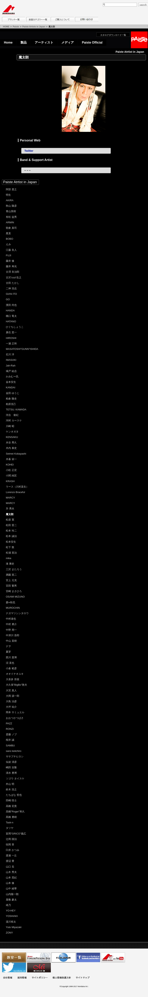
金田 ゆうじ (12, 393)
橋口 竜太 (11, 315)
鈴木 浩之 (11, 789)
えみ (8, 244)
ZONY (9, 932)
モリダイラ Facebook (88, 957)
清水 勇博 (11, 772)
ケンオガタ (12, 431)
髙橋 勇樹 (11, 817)
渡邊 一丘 (11, 855)
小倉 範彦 (11, 668)
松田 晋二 (11, 525)
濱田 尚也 (11, 305)
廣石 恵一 (11, 332)
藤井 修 (10, 260)
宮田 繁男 (11, 585)
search (143, 5)
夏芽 (8, 651)
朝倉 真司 (11, 227)
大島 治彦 (11, 701)
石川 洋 (10, 354)
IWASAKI (11, 359)
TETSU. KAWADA (16, 409)
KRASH (10, 481)
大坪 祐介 (11, 706)
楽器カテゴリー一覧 (38, 19)
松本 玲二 (11, 530)
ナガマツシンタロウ (17, 613)
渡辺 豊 (10, 860)
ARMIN (10, 222)
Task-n (9, 822)
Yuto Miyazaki (13, 927)
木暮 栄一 (11, 459)
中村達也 (11, 618)
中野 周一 (11, 629)
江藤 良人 (11, 249)
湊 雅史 (10, 563)
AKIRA (9, 200)
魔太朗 (9, 514)
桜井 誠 (10, 739)
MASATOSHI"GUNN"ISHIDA (22, 349)
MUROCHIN (13, 607)
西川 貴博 (11, 657)
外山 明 (10, 784)
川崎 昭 (10, 426)
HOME (6, 26)
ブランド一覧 (13, 19)
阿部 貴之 (11, 189)
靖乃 (8, 905)
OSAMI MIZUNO (15, 596)
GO (8, 299)
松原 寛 (10, 519)
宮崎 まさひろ (14, 591)
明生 (8, 194)
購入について (62, 19)
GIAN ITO (11, 293)
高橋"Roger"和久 (15, 811)
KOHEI (10, 464)
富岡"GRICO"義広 (16, 833)
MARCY (10, 497)
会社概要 (7, 978)
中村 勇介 (11, 624)
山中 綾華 (11, 888)
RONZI (10, 728)
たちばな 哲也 (14, 794)
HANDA (10, 310)
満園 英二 (11, 574)
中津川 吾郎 (12, 635)
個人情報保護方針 (62, 978)
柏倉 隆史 (11, 398)
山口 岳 (10, 866)
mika (8, 558)
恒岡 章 (10, 844)
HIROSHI (11, 338)
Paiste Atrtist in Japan (20, 182)
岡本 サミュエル (15, 712)
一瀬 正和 (11, 343)
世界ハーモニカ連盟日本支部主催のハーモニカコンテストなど (63, 957)
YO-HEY (11, 910)
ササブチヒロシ (15, 756)
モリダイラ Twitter (14, 967)
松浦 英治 (11, 552)
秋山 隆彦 (11, 205)
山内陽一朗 (12, 894)
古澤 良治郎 (12, 271)
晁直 (8, 233)
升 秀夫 (10, 508)
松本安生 (11, 541)
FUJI (8, 255)
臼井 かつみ (12, 850)
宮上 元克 (11, 580)
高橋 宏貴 (11, 806)
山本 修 (10, 883)
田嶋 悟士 (11, 800)
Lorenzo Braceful (15, 492)
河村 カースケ (14, 420)
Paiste (16, 26)
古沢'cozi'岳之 (13, 277)
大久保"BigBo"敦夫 (16, 684)
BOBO (9, 238)
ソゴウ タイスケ (15, 778)
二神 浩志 (11, 288)
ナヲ (8, 646)
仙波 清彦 (11, 761)
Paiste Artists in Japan (33, 26)
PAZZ (9, 723)
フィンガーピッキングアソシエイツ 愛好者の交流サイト (39, 957)
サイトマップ (82, 978)
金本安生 (11, 382)
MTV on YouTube (113, 957)
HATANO (11, 321)
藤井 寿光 (11, 266)
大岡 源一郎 (12, 695)
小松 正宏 (11, 470)
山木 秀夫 (11, 872)
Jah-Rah (10, 365)
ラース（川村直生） (17, 486)
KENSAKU (12, 437)
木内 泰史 (11, 448)
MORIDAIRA (8, 9)
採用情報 (22, 978)
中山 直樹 (11, 640)
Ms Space (39, 967)
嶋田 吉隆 (11, 767)
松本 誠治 (11, 536)
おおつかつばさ (15, 717)
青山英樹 (11, 211)
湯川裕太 (11, 921)
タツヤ (9, 827)
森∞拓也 (10, 602)
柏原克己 (11, 404)
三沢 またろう (14, 569)
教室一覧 (14, 957)
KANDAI (10, 387)
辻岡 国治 (11, 839)
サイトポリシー (40, 978)
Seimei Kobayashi (16, 453)
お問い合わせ (86, 19)
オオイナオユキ (15, 673)
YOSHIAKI (12, 916)
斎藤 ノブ (11, 734)
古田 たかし (12, 282)
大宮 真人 (11, 690)
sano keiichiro (13, 751)
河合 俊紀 (12, 415)
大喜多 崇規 (12, 679)
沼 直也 (10, 662)
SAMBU (10, 745)
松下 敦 (10, 547)
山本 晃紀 (11, 877)
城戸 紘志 (11, 371)
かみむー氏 (12, 376)
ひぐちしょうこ (15, 326)
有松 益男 (11, 216)
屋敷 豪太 (11, 899)
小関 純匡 (11, 475)
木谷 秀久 (11, 442)
